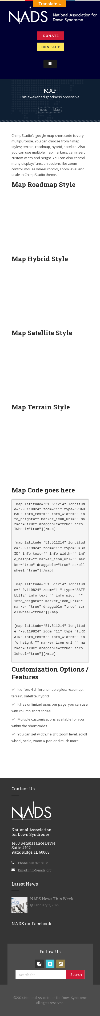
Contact (50, 46)
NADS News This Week (52, 898)
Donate (51, 35)
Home (43, 110)
